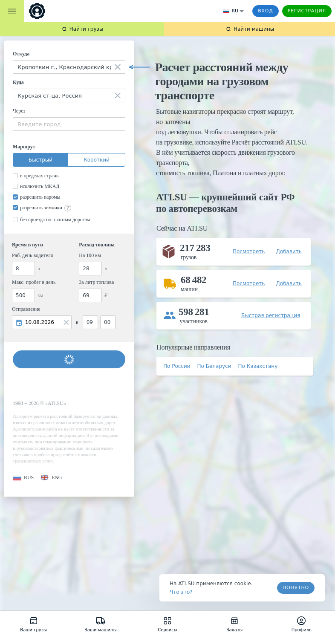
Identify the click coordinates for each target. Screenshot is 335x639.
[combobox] (69, 67)
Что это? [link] (181, 592)
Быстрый (40, 160)
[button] (23, 477)
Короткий (97, 160)
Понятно (296, 587)
